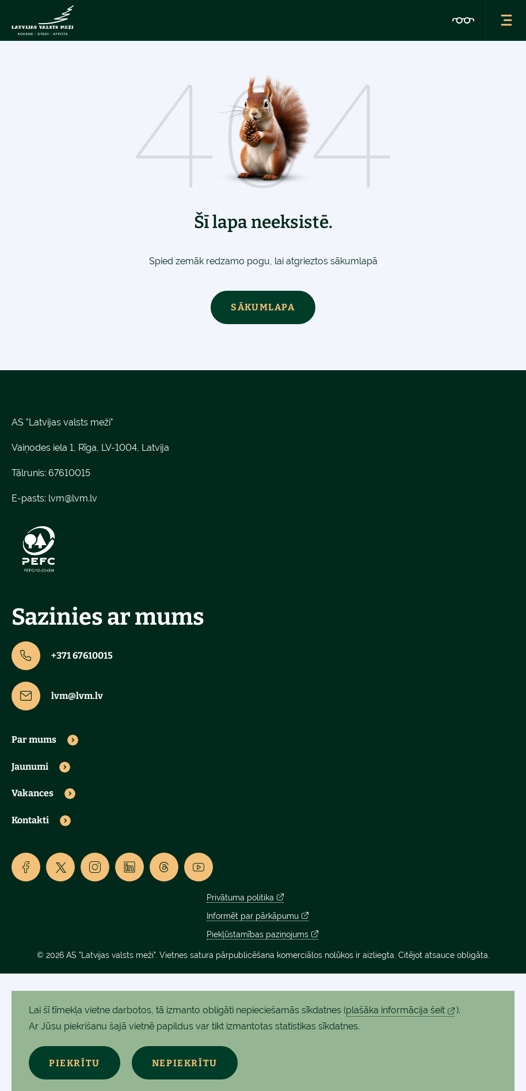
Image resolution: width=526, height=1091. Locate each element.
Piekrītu (74, 1063)
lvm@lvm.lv (72, 498)
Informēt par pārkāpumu (253, 916)
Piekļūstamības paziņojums (257, 934)
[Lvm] (43, 20)
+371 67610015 (62, 655)
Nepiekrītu (185, 1063)
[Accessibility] (463, 20)
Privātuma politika (240, 897)
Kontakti (30, 820)
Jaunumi (30, 766)
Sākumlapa (263, 307)
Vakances (33, 793)
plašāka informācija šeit (395, 1010)
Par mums (34, 739)
